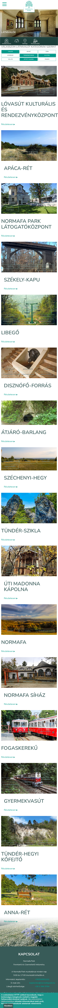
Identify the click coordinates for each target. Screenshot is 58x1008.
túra (45, 369)
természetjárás (11, 374)
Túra (10, 152)
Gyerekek (10, 202)
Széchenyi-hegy (25, 478)
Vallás (45, 565)
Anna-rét (17, 912)
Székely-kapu (22, 279)
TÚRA (47, 51)
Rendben (8, 1005)
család (46, 461)
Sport (28, 197)
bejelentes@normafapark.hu (42, 983)
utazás (46, 784)
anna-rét (10, 901)
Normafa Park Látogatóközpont (26, 224)
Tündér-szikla (21, 530)
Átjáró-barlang (23, 432)
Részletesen (8, 124)
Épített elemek (10, 208)
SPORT (29, 51)
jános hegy (46, 416)
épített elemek (46, 91)
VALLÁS (10, 59)
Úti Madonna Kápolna (22, 586)
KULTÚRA (47, 55)
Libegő (10, 332)
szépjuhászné (10, 421)
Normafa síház (24, 695)
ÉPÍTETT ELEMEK (29, 59)
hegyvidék (27, 90)
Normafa (13, 642)
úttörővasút (28, 779)
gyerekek (28, 731)
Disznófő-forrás (27, 385)
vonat (28, 784)
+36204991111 (42, 979)
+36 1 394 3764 (42, 986)
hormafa (10, 896)
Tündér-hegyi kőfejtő (20, 857)
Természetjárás (29, 152)
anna (28, 901)
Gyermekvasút (24, 801)
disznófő (28, 369)
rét (46, 901)
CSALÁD (10, 51)
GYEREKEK (10, 55)
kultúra (10, 90)
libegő (27, 321)
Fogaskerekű (19, 748)
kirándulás (28, 374)
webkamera (6, 42)
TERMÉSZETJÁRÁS (28, 55)
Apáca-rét (18, 168)
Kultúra (45, 202)
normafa (10, 157)
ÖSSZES (47, 59)
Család (10, 197)
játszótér (45, 896)
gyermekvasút (11, 784)
